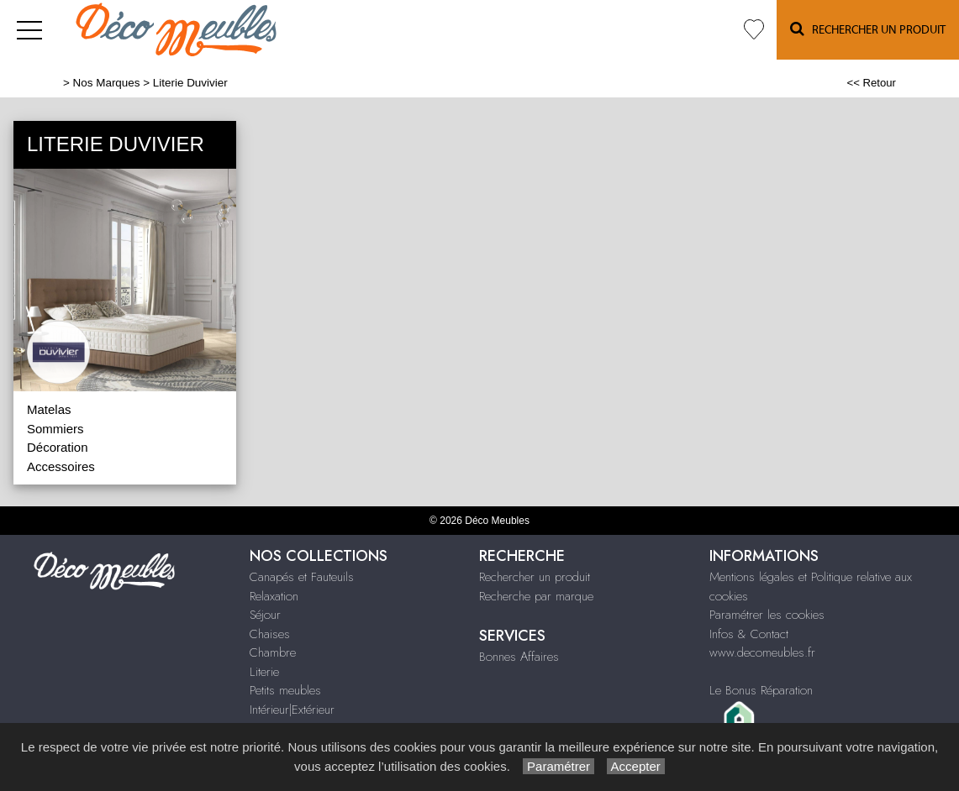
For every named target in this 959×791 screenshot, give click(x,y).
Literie (264, 672)
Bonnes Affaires (519, 656)
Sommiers (55, 429)
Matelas (49, 409)
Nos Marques (106, 82)
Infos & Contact (748, 634)
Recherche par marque (536, 596)
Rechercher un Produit (868, 29)
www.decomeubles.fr (762, 652)
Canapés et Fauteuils (302, 577)
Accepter (636, 766)
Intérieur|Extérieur (292, 709)
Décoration (57, 447)
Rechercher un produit (534, 577)
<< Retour (871, 82)
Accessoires (61, 466)
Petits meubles (285, 690)
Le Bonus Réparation (761, 690)
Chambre (273, 652)
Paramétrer (558, 766)
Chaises (270, 634)
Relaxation (274, 596)
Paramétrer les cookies (767, 614)
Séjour (265, 614)
